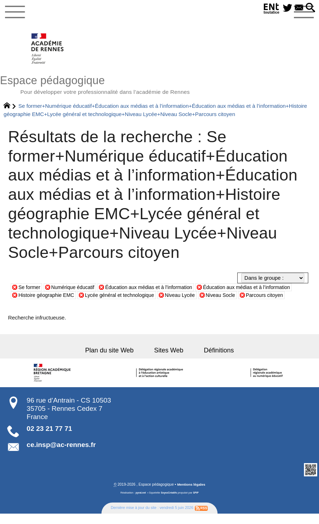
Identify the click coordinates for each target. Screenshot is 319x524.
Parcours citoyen (38, 305)
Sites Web (168, 360)
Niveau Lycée (222, 297)
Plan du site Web (115, 360)
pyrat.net (140, 503)
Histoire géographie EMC (80, 297)
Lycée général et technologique (158, 297)
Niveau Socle (265, 297)
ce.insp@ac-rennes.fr (61, 454)
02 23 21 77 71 (49, 438)
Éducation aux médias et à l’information (157, 289)
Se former (30, 289)
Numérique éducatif (76, 289)
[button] (310, 8)
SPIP (197, 503)
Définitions (213, 360)
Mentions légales (191, 495)
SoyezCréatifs (169, 503)
